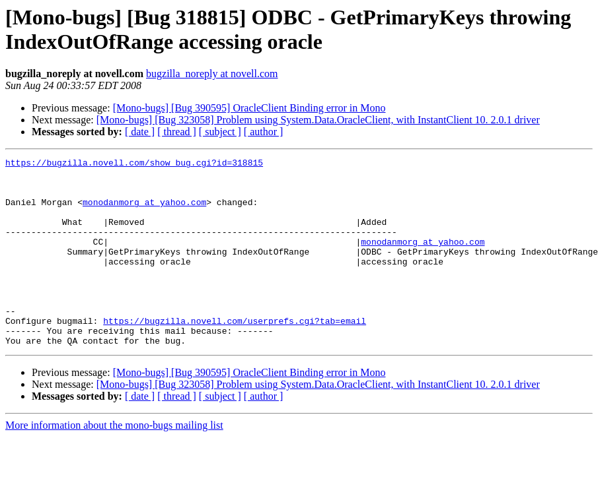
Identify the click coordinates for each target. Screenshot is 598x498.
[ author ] (263, 131)
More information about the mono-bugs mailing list (114, 462)
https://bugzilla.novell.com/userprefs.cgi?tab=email (234, 354)
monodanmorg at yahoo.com (144, 212)
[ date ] (140, 131)
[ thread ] (176, 131)
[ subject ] (220, 131)
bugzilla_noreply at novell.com (212, 73)
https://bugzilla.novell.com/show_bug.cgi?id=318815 (134, 164)
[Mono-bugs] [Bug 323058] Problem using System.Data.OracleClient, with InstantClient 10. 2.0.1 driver (318, 119)
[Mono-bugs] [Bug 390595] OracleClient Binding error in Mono (249, 107)
